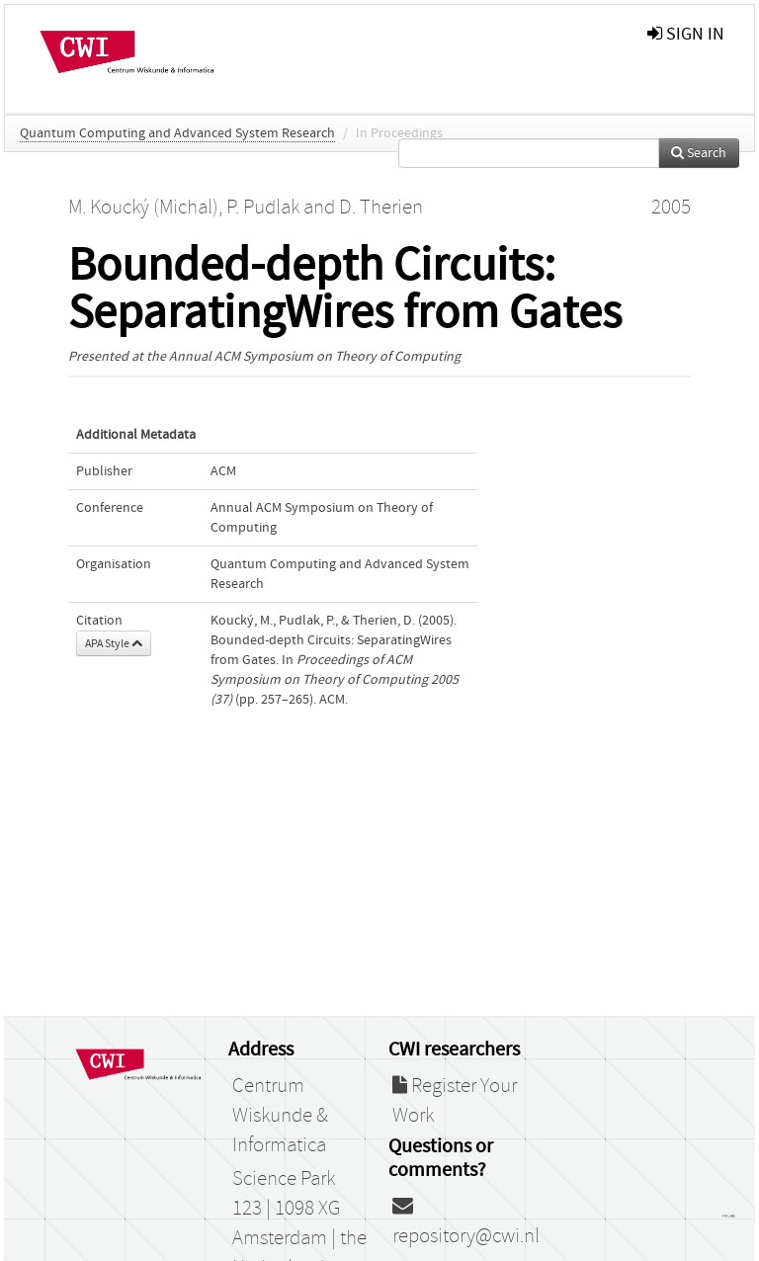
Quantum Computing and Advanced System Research (177, 133)
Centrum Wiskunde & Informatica (280, 1115)
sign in (685, 34)
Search (698, 153)
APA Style (113, 643)
